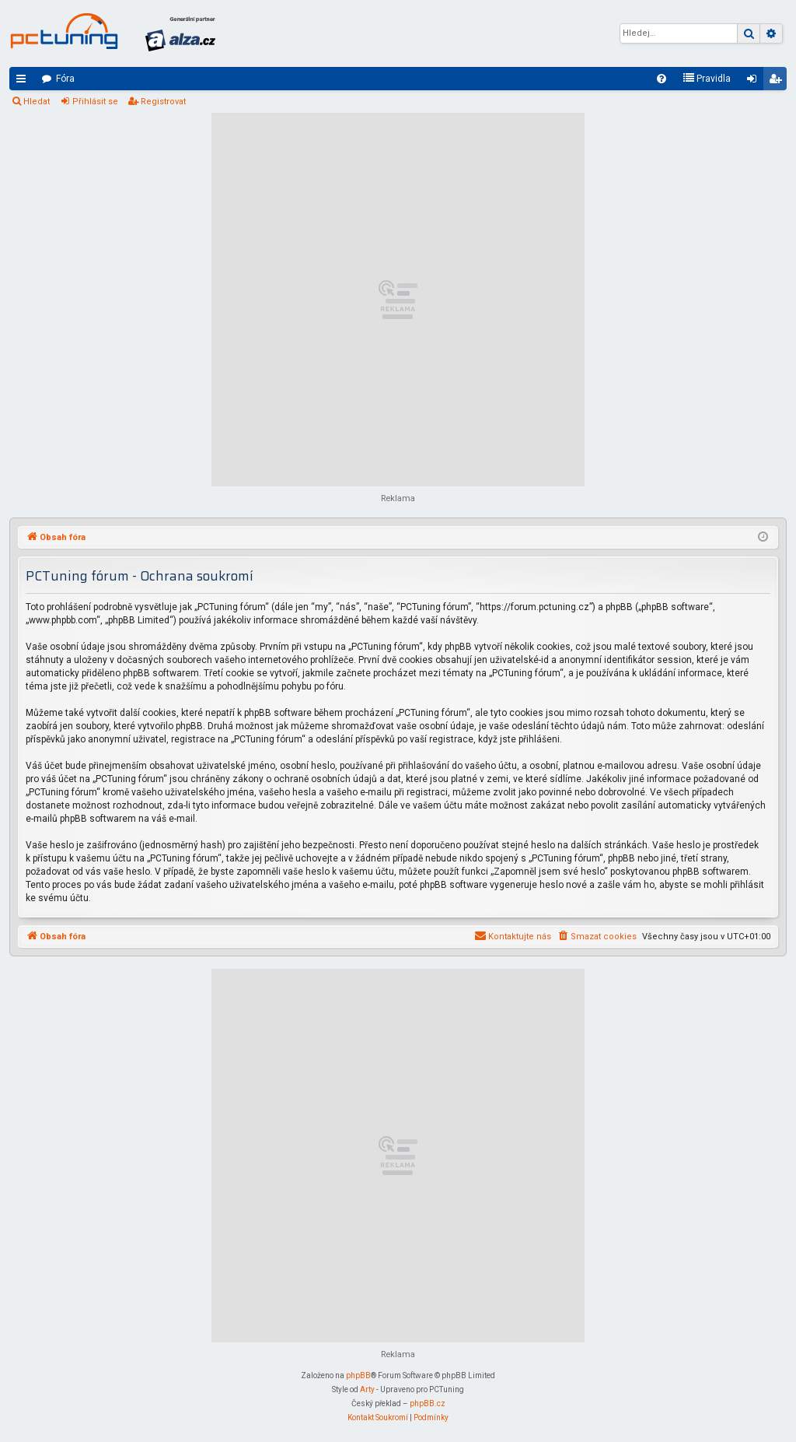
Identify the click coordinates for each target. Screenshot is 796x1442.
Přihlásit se (95, 101)
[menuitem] (661, 78)
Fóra (65, 78)
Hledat (36, 101)
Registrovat (163, 101)
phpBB (358, 1375)
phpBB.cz (427, 1403)
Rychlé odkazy (24, 81)
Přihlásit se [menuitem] (754, 81)
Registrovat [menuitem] (778, 81)
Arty (367, 1389)
